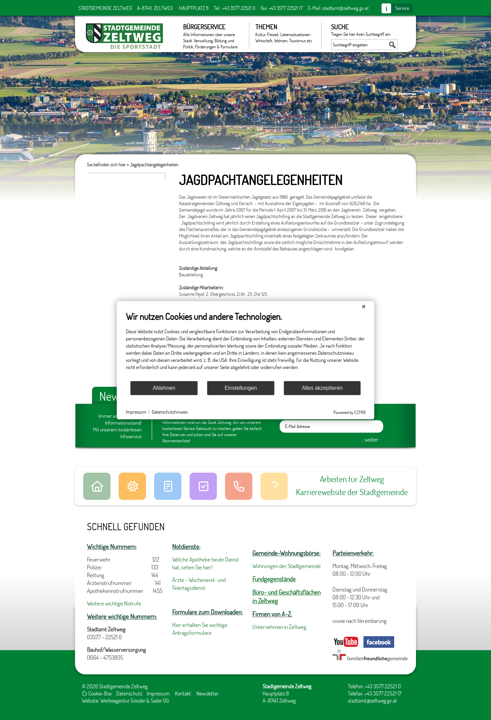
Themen (284, 33)
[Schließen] (364, 306)
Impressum (158, 693)
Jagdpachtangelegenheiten (154, 164)
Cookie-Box (97, 693)
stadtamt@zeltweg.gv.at (345, 7)
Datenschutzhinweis (170, 412)
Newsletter (207, 693)
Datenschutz (129, 693)
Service (402, 7)
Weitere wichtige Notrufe (114, 603)
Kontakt (183, 693)
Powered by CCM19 (349, 412)
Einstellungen (241, 388)
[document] (246, 345)
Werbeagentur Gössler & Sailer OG (134, 700)
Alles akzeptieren (322, 388)
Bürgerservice (212, 35)
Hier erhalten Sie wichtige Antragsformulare (199, 629)
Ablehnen (164, 388)
